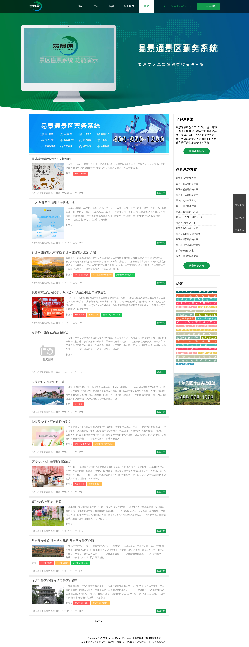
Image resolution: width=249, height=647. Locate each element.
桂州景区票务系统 (186, 307)
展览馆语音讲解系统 (196, 345)
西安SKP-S (79, 484)
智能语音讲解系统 (196, 333)
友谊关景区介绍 (81, 603)
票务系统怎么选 (196, 295)
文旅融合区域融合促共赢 (48, 382)
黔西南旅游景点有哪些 (102, 275)
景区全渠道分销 (208, 307)
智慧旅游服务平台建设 (104, 444)
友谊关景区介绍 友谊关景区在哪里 (55, 580)
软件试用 (208, 6)
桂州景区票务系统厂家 (196, 299)
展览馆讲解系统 (196, 341)
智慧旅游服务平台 (82, 444)
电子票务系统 (154, 642)
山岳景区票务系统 (186, 353)
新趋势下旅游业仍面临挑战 (50, 332)
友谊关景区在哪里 (100, 603)
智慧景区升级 (184, 314)
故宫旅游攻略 (46, 563)
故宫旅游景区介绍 (80, 563)
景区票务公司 (94, 642)
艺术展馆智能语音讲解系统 (196, 326)
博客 (146, 6)
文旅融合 (78, 404)
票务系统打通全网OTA (196, 292)
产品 (96, 6)
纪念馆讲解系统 (185, 318)
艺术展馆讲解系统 (206, 318)
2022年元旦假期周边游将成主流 (53, 202)
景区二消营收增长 (206, 314)
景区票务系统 (139, 642)
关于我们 (129, 6)
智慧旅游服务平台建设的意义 (51, 421)
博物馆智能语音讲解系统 (196, 330)
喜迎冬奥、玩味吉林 (111, 315)
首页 (81, 6)
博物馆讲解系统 (185, 364)
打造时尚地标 (94, 484)
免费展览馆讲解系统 (188, 337)
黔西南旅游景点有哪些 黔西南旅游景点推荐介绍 (64, 252)
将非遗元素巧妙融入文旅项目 (51, 159)
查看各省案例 (196, 151)
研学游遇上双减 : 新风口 (48, 501)
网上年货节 (79, 315)
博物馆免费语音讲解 (196, 360)
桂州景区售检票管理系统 (196, 303)
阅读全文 (161, 193)
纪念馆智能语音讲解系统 (196, 322)
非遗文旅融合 (80, 173)
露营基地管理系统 (196, 356)
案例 (111, 6)
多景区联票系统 (208, 353)
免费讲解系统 (209, 337)
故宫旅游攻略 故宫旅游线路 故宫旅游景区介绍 (63, 540)
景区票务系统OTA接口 (196, 311)
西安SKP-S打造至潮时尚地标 (51, 461)
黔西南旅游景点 (81, 275)
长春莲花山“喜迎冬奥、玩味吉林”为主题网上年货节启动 (69, 292)
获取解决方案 (196, 265)
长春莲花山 (93, 315)
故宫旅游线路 (62, 563)
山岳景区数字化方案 (196, 349)
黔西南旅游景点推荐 (125, 275)
